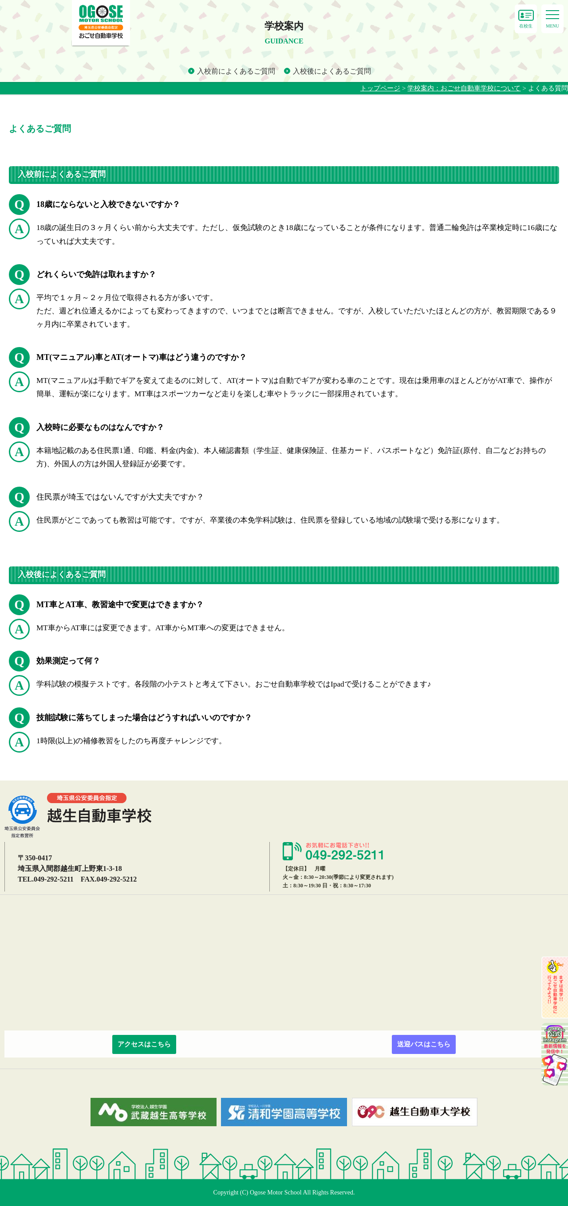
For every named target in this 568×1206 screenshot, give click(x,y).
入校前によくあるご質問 (236, 71)
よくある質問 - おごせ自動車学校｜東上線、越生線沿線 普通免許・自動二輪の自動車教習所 (101, 23)
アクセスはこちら (144, 1044)
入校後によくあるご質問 (332, 71)
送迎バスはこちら (423, 1044)
